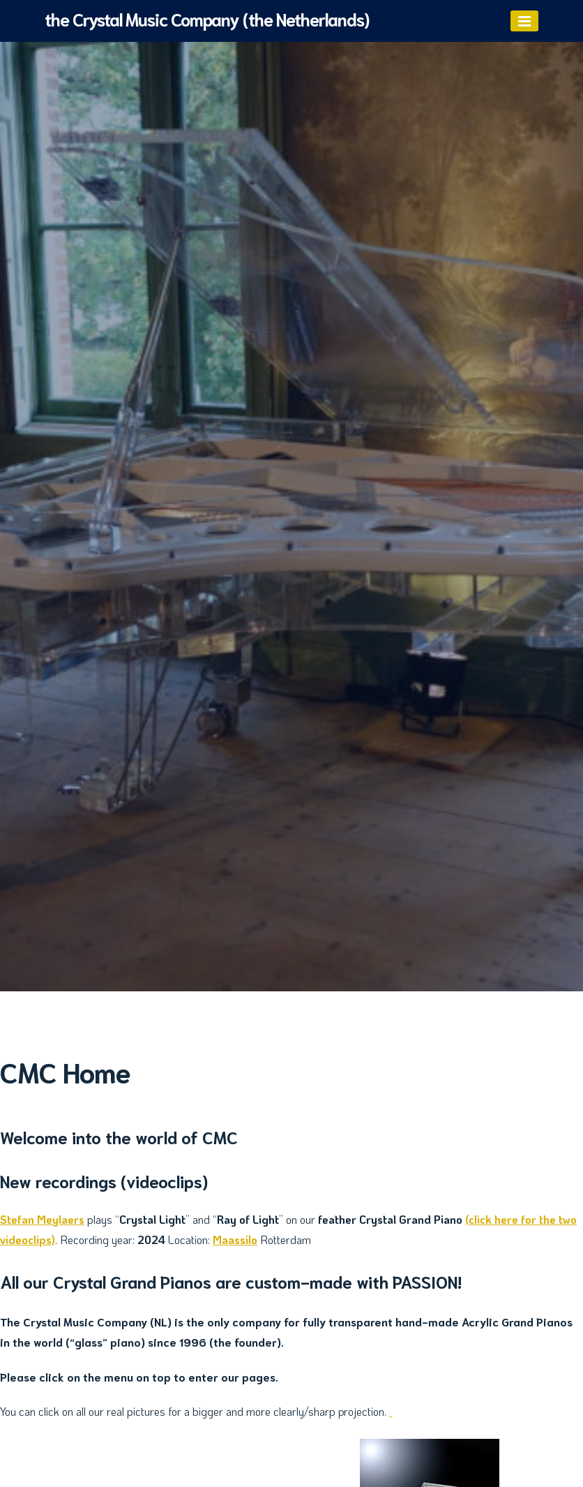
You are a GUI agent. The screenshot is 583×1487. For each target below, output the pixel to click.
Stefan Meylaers (42, 1219)
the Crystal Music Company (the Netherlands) (207, 18)
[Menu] (524, 20)
